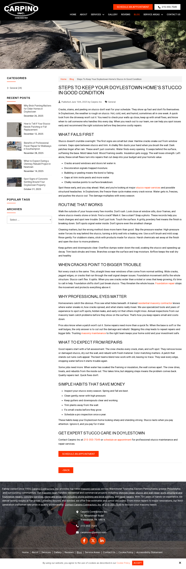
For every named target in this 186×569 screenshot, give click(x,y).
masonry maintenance (93, 333)
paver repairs (126, 496)
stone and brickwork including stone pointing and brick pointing (79, 496)
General (112, 102)
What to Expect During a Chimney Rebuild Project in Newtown (37, 164)
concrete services (33, 496)
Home (64, 79)
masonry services (90, 488)
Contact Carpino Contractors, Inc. (83, 504)
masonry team (50, 492)
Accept (138, 563)
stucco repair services (148, 187)
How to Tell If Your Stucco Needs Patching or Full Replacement (37, 126)
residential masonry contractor (155, 303)
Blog (72, 79)
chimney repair (127, 492)
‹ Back (66, 470)
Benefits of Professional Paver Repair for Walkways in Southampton (37, 146)
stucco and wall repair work (151, 492)
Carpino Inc (96, 102)
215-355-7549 (167, 7)
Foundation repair (165, 283)
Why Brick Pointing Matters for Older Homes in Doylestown (37, 108)
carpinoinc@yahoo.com (93, 532)
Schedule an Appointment (133, 7)
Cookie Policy (123, 563)
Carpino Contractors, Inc (45, 488)
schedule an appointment (117, 439)
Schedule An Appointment (78, 453)
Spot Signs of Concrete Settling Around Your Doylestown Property (36, 182)
